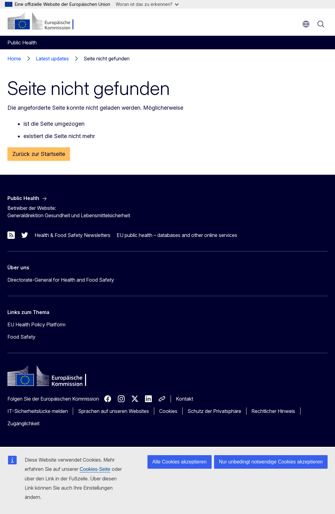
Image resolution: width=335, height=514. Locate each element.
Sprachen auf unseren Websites (113, 411)
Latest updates (52, 58)
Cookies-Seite (95, 469)
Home (14, 58)
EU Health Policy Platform (36, 324)
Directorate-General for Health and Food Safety (60, 280)
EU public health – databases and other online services (177, 235)
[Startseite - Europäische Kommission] (44, 21)
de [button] (306, 24)
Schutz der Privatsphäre (214, 411)
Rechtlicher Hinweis (273, 411)
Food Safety (21, 337)
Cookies (168, 411)
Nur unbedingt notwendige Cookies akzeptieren (271, 461)
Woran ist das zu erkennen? (147, 4)
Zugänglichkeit (23, 423)
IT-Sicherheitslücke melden (37, 411)
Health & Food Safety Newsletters (72, 235)
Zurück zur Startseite (38, 154)
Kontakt (184, 399)
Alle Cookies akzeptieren (179, 461)
